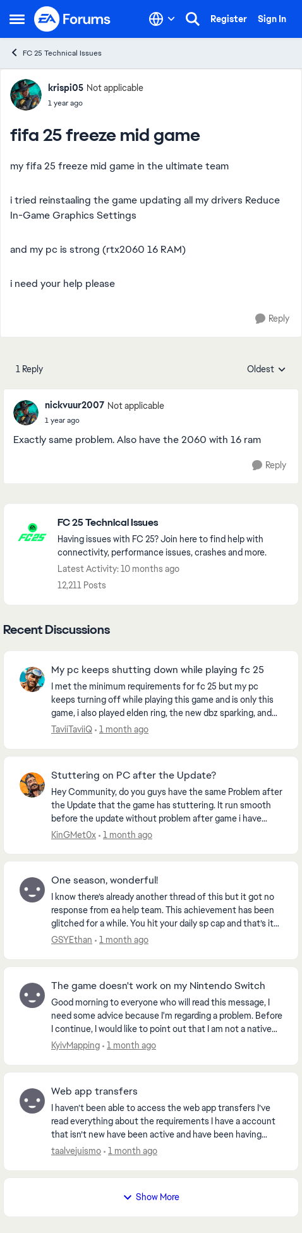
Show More (151, 1197)
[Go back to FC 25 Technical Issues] (171, 523)
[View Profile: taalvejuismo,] (32, 1101)
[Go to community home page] (72, 19)
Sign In (272, 19)
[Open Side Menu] (17, 18)
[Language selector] (162, 19)
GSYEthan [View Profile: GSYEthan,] (71, 939)
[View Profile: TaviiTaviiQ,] (32, 679)
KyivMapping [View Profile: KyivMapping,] (75, 1045)
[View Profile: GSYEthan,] (32, 889)
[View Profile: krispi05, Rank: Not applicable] (26, 95)
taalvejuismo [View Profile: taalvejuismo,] (76, 1151)
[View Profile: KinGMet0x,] (32, 785)
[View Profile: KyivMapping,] (32, 995)
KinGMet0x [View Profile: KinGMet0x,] (73, 834)
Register (228, 19)
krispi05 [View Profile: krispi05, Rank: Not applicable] (65, 88)
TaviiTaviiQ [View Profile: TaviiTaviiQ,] (71, 729)
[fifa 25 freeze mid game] (104, 420)
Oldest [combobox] (266, 369)
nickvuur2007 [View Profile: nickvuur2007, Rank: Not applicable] (74, 405)
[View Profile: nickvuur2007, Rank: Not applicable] (26, 412)
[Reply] (272, 318)
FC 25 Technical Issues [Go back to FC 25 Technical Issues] (55, 52)
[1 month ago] (121, 729)
